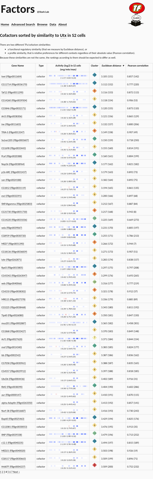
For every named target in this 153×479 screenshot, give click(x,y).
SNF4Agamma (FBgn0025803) (16, 203)
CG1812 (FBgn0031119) (13, 187)
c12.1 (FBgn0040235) (12, 442)
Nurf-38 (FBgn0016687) (13, 410)
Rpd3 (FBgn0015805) (12, 267)
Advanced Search (23, 24)
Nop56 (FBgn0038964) (13, 164)
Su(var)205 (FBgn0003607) (15, 140)
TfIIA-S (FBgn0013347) (12, 132)
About (62, 24)
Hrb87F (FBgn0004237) (13, 466)
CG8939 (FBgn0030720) (13, 235)
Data (53, 24)
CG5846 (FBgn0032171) (13, 108)
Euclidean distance (113, 65)
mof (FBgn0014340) (11, 347)
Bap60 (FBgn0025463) (12, 418)
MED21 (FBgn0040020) (13, 450)
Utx (63, 35)
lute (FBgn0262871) (11, 259)
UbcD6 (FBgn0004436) (13, 378)
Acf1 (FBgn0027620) (11, 339)
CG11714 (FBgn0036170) (14, 84)
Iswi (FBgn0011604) (11, 76)
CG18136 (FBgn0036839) (14, 251)
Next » (16, 471)
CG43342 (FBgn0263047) (14, 275)
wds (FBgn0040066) (11, 283)
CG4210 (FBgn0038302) (13, 291)
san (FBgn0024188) (11, 179)
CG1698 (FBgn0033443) (13, 148)
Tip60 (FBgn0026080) (12, 315)
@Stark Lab (43, 11)
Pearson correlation (139, 65)
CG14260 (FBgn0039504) (14, 100)
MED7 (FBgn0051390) (12, 243)
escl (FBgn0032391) (11, 195)
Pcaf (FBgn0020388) (11, 156)
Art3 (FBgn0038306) (11, 116)
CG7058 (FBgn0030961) (13, 363)
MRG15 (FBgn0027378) (13, 299)
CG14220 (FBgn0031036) (14, 219)
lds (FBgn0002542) (11, 355)
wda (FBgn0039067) (11, 227)
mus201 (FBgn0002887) (13, 323)
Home (5, 24)
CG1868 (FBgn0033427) (13, 331)
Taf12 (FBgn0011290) (12, 92)
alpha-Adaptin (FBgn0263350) (16, 402)
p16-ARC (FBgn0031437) (14, 172)
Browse (42, 24)
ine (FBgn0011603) (11, 124)
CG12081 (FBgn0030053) (14, 426)
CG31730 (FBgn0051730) (14, 211)
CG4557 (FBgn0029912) (13, 371)
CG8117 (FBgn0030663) (13, 458)
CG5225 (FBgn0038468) (13, 307)
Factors (18, 9)
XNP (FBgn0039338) (11, 434)
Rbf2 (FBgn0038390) (11, 386)
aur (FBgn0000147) (11, 394)
